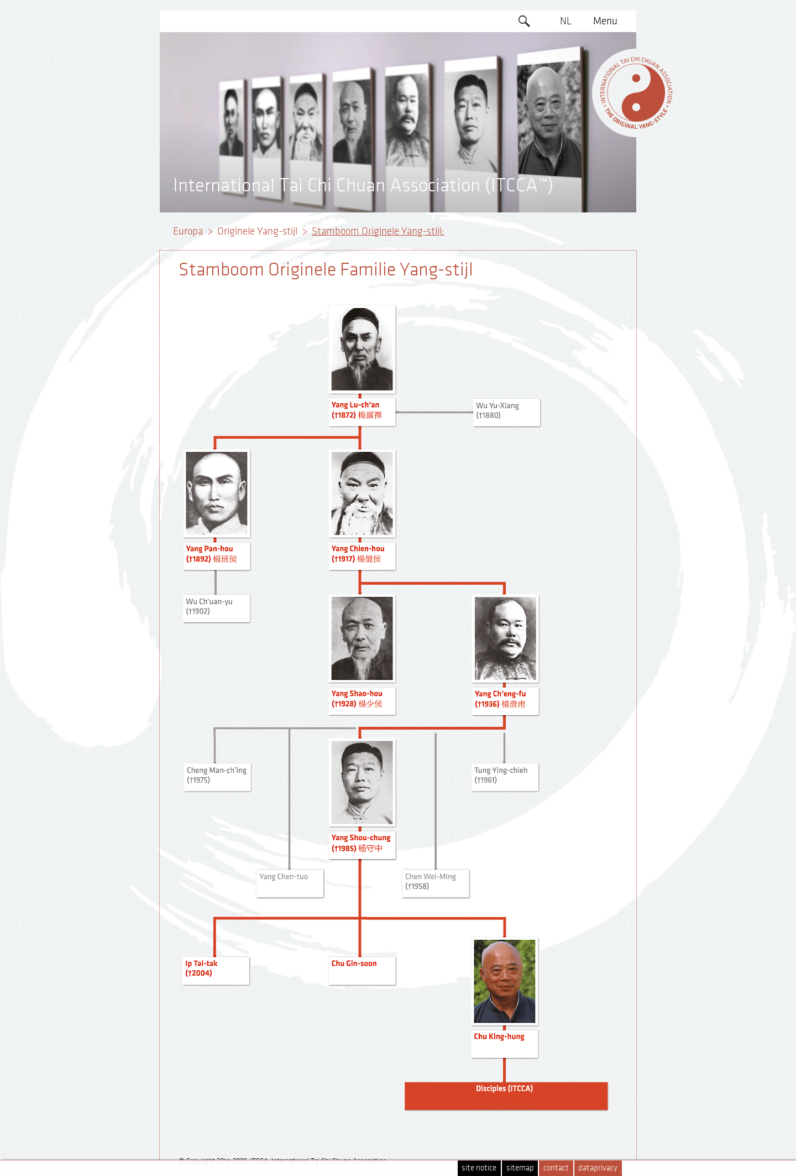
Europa (188, 231)
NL (566, 21)
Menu (605, 21)
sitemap (520, 1168)
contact (556, 1168)
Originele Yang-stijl (257, 231)
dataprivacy (597, 1168)
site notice (479, 1168)
